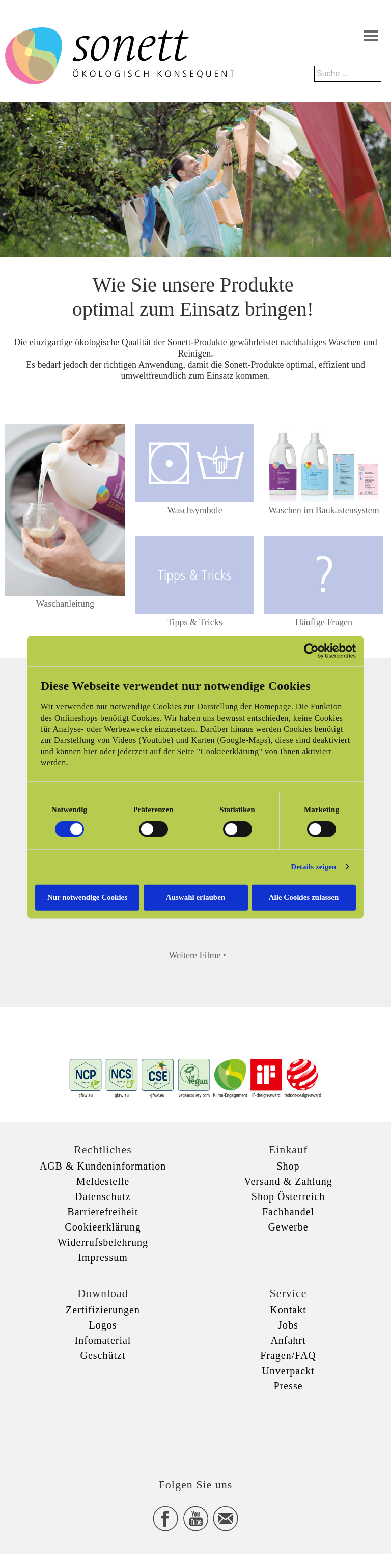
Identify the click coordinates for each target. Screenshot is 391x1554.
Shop (287, 1166)
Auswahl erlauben (195, 897)
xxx (195, 1425)
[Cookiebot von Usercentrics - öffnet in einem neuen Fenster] (311, 651)
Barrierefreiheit (102, 1211)
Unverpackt (288, 1370)
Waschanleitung (65, 604)
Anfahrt (287, 1340)
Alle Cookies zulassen (304, 897)
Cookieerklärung (103, 1227)
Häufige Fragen (323, 622)
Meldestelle (102, 1181)
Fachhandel (288, 1211)
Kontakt (288, 1309)
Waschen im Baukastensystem (323, 510)
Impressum (103, 1257)
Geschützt (103, 1355)
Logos (103, 1325)
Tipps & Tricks (194, 622)
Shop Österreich (288, 1196)
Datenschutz (103, 1196)
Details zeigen (313, 867)
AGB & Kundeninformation (103, 1166)
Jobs (288, 1325)
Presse (287, 1385)
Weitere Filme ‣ (198, 955)
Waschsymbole (194, 510)
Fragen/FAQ (288, 1355)
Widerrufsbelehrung (103, 1242)
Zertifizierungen (103, 1309)
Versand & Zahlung (288, 1181)
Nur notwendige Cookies (87, 897)
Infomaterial (103, 1340)
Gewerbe (288, 1227)
